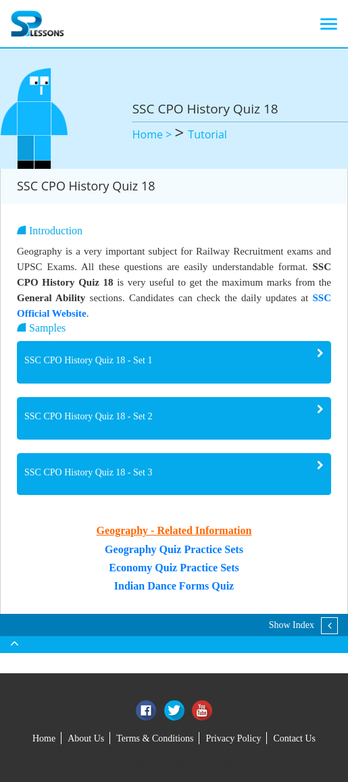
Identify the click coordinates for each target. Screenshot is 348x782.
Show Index (291, 625)
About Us (86, 738)
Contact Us (294, 738)
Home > (153, 134)
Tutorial (207, 134)
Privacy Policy (233, 738)
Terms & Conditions (154, 738)
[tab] (174, 362)
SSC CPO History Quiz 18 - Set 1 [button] (88, 360)
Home (43, 738)
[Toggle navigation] (329, 23)
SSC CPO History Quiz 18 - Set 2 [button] (88, 416)
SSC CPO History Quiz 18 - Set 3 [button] (88, 472)
